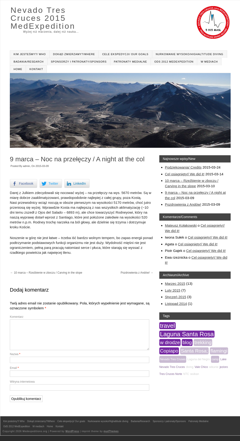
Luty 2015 (172, 290)
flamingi (219, 350)
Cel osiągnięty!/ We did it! (184, 174)
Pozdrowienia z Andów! (137, 272)
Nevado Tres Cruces (172, 367)
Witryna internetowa (22, 387)
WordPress (72, 437)
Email (14, 373)
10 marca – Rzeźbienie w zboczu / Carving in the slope (46, 272)
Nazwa (15, 359)
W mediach (209, 61)
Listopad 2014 (176, 304)
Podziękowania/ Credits (183, 167)
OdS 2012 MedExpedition (174, 61)
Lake (223, 359)
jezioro (224, 367)
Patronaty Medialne (130, 61)
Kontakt (36, 69)
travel (167, 325)
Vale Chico (201, 367)
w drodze (170, 342)
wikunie (213, 367)
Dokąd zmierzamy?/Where (74, 54)
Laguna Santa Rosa (187, 334)
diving (189, 367)
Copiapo (169, 350)
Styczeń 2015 (175, 297)
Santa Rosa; (194, 350)
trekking (203, 342)
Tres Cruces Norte (170, 374)
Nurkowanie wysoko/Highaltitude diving (189, 54)
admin (26, 166)
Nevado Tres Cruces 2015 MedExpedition (43, 18)
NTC (186, 374)
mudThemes (111, 437)
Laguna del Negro (198, 359)
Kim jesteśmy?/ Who (30, 54)
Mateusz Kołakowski (181, 225)
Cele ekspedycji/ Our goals (125, 54)
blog (187, 342)
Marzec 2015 (175, 284)
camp (215, 359)
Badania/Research (29, 61)
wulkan (194, 374)
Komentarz (16, 316)
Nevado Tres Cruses (172, 359)
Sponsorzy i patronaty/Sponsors (79, 61)
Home (18, 69)
